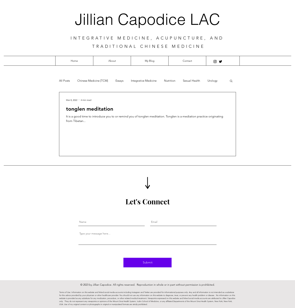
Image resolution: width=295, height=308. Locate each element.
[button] (231, 81)
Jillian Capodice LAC (147, 19)
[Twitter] (220, 61)
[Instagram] (215, 61)
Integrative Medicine (144, 80)
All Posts (64, 80)
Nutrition (169, 80)
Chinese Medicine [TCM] (92, 80)
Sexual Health (191, 80)
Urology (212, 80)
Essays (119, 80)
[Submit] (147, 262)
